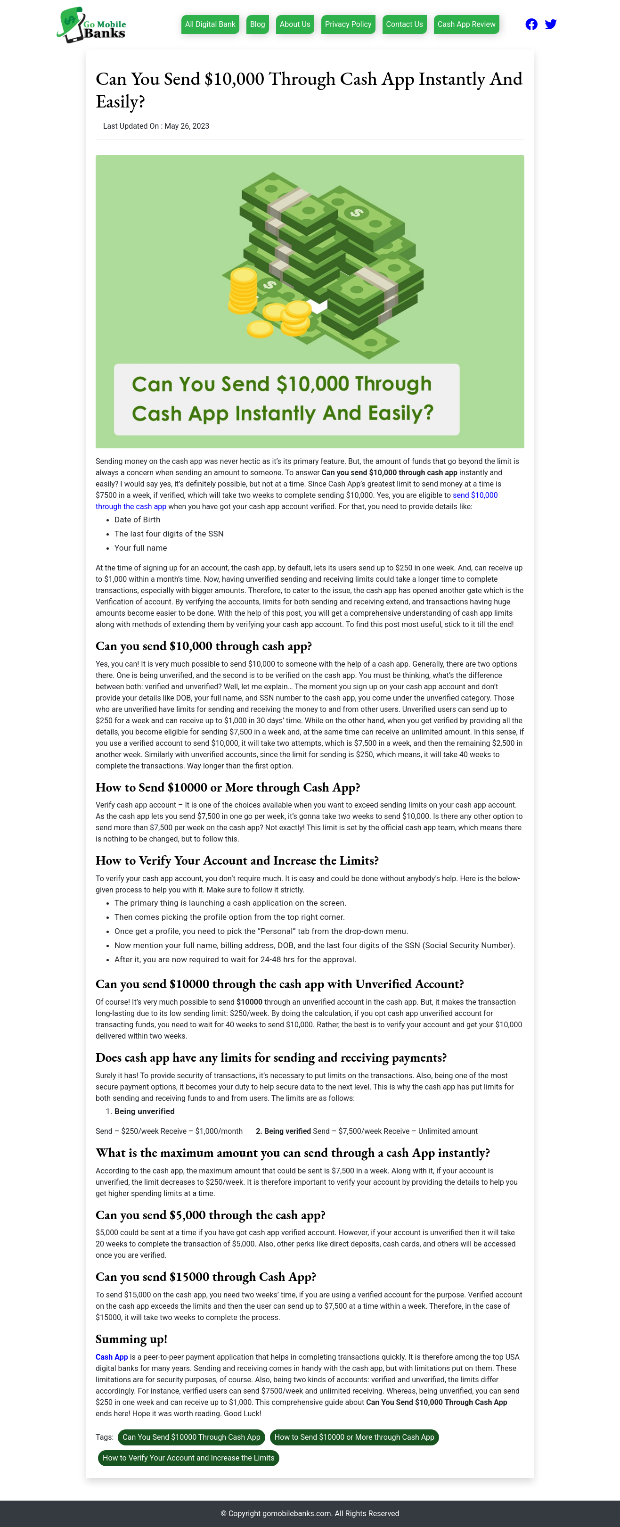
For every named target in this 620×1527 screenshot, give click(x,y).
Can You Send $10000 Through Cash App (191, 1437)
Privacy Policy (348, 24)
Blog (257, 24)
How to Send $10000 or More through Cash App (354, 1437)
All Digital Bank (210, 23)
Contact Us (405, 24)
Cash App (112, 1357)
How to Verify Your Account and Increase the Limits (189, 1457)
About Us (295, 24)
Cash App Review (467, 24)
